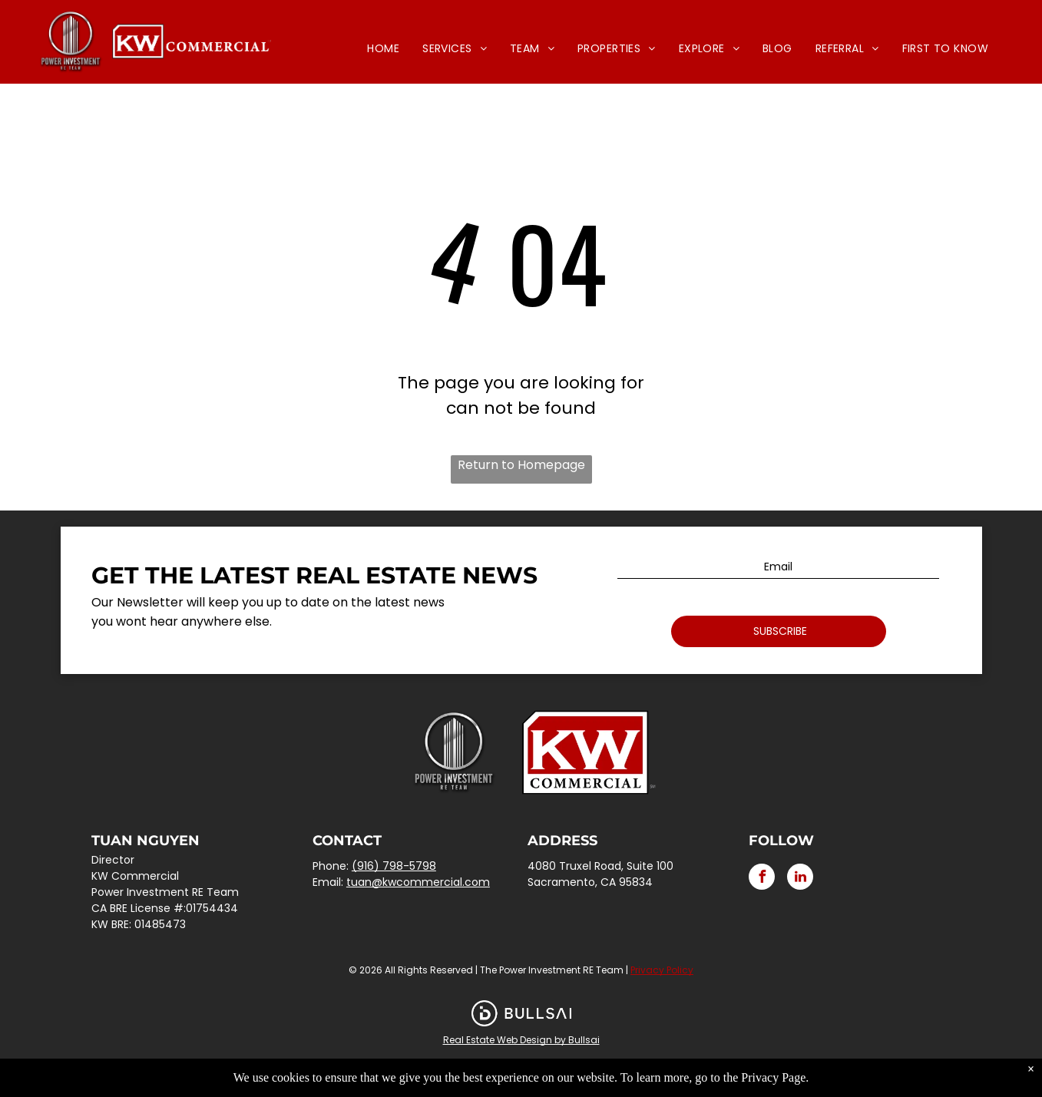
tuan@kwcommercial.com (418, 882)
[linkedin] (800, 879)
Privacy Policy (661, 969)
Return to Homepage (521, 465)
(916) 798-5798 (394, 866)
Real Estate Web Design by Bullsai (521, 1039)
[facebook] (762, 879)
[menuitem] (383, 48)
